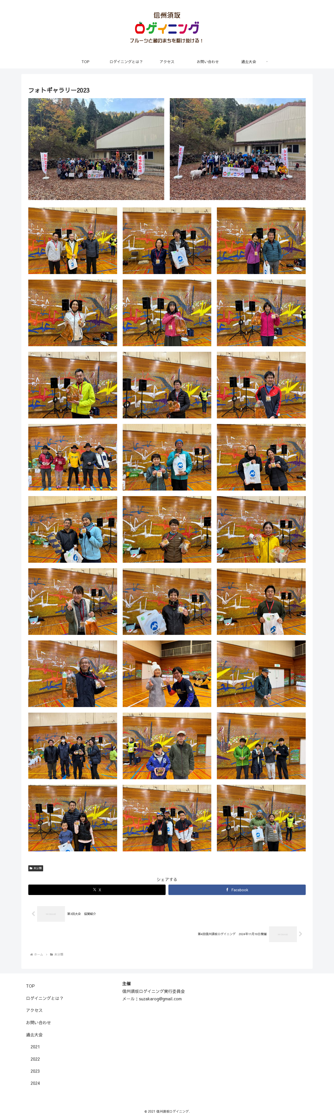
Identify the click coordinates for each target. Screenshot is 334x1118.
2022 (35, 1059)
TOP (30, 986)
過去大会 (34, 1034)
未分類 (36, 868)
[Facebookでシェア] (237, 890)
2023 (35, 1071)
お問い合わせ (38, 1022)
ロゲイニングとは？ (45, 998)
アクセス (34, 1010)
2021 (35, 1047)
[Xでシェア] (97, 890)
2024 (35, 1083)
